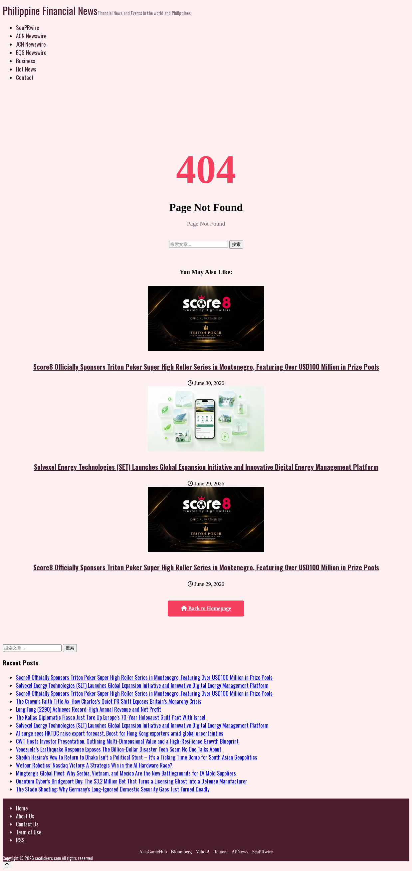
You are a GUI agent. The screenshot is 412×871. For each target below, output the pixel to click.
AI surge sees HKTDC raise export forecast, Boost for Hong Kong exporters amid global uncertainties (119, 733)
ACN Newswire (31, 36)
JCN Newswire (31, 44)
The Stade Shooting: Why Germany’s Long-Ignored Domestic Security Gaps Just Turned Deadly (112, 789)
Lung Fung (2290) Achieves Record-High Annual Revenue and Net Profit (88, 709)
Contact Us (27, 824)
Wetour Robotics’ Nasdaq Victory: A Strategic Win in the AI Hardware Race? (94, 765)
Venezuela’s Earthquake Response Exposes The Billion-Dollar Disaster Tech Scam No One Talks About (118, 749)
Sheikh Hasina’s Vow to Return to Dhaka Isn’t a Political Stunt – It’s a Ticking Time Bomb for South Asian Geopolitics (136, 757)
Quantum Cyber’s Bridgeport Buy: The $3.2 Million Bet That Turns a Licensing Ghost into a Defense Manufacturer (131, 781)
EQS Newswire (31, 52)
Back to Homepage (206, 608)
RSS (20, 840)
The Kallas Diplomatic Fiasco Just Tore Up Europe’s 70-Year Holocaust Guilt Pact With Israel (110, 717)
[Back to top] (7, 864)
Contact (25, 77)
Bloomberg (181, 851)
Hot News (26, 69)
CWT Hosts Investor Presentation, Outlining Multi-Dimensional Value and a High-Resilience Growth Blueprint (127, 741)
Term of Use (28, 832)
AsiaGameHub (153, 851)
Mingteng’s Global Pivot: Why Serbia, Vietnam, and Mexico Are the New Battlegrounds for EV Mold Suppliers (126, 773)
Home (22, 808)
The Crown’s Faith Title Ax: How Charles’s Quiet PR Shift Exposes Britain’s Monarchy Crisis (108, 701)
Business (25, 61)
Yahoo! (202, 851)
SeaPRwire (27, 27)
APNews (240, 851)
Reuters (220, 851)
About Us (25, 816)
